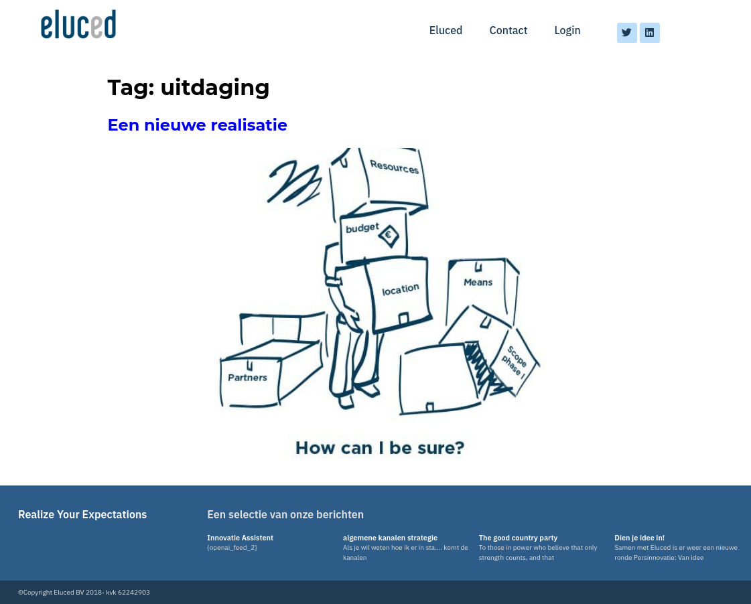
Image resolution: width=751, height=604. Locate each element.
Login (568, 30)
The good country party (518, 537)
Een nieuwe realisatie (198, 125)
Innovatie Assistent (240, 537)
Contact (509, 30)
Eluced (446, 30)
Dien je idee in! (639, 537)
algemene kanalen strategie (390, 537)
